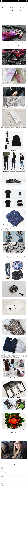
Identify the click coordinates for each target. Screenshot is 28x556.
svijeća (23, 429)
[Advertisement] (14, 21)
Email (1, 519)
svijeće (25, 429)
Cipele (5, 429)
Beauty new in (3, 484)
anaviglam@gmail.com (14, 439)
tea (26, 429)
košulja (12, 429)
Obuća (16, 429)
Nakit (14, 429)
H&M (6, 429)
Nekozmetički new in (3, 485)
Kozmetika (2, 478)
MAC (2, 471)
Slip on (19, 429)
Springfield (21, 429)
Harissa (8, 429)
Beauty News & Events (4, 466)
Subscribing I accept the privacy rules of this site (6, 522)
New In (2, 483)
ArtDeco (2, 469)
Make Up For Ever (3, 472)
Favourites (2, 476)
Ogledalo (18, 429)
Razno (2, 486)
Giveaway (2, 477)
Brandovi (2, 467)
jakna (11, 429)
